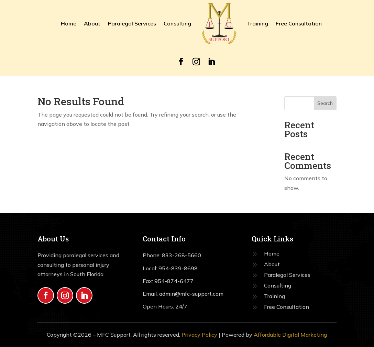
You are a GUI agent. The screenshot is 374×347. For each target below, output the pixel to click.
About (92, 23)
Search (325, 103)
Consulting (177, 23)
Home (68, 23)
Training (257, 23)
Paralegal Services (132, 23)
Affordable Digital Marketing (290, 334)
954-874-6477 (174, 281)
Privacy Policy (199, 334)
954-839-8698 (178, 268)
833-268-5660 (181, 255)
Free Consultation (299, 23)
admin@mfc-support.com (190, 293)
